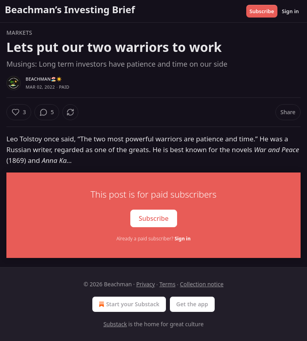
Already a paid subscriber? (153, 238)
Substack (115, 324)
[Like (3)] (18, 112)
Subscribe (261, 11)
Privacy (145, 284)
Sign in (290, 11)
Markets (19, 32)
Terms (167, 284)
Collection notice (201, 284)
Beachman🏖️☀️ (44, 79)
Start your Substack (128, 304)
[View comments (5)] (46, 112)
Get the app (192, 304)
